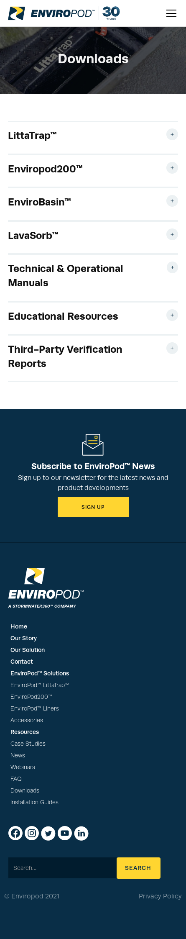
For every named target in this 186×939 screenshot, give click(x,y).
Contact (21, 661)
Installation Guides (34, 802)
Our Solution (27, 650)
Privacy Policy (160, 896)
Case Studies (28, 744)
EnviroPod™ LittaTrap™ (39, 685)
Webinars (22, 767)
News (17, 755)
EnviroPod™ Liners (34, 709)
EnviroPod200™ (31, 697)
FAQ (16, 779)
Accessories (26, 720)
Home (18, 626)
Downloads (24, 791)
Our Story (23, 638)
